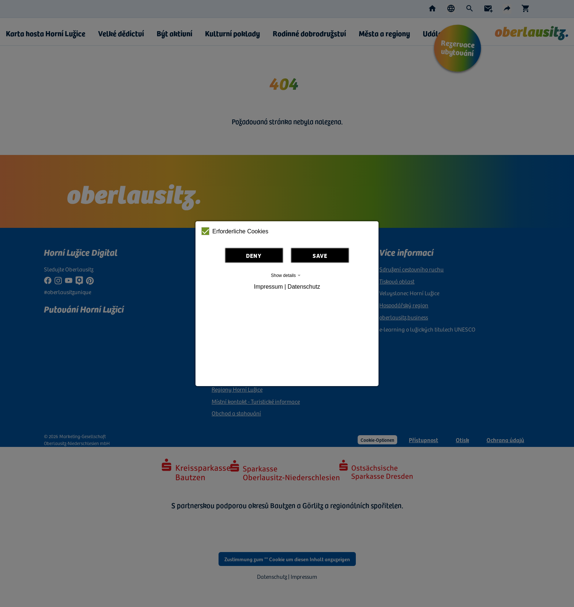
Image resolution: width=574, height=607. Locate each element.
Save (320, 255)
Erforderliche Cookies (234, 231)
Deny (254, 255)
